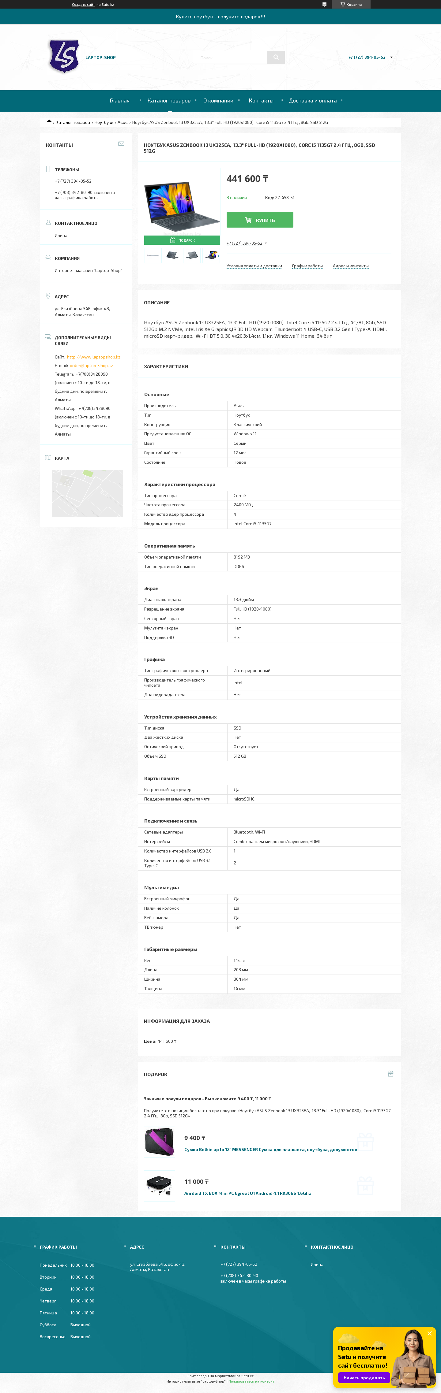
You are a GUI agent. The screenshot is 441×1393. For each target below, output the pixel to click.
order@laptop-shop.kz (91, 365)
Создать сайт (83, 4)
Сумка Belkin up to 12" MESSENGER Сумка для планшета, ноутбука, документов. (271, 1149)
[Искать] (276, 57)
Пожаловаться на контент (251, 1381)
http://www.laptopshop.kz (93, 356)
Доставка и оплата (313, 100)
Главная (120, 100)
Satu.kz (247, 1375)
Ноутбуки (104, 122)
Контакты (261, 100)
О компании (218, 100)
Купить (265, 220)
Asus (123, 122)
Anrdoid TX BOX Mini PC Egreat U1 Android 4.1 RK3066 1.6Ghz (247, 1193)
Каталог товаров (169, 100)
